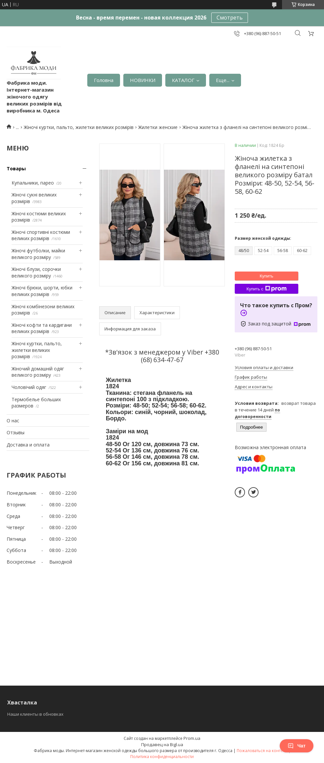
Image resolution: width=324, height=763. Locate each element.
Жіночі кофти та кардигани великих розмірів (42, 328)
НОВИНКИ (142, 80)
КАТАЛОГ (183, 80)
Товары (16, 168)
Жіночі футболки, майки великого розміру (38, 253)
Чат (296, 746)
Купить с (266, 289)
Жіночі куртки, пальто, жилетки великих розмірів (79, 127)
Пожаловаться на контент (262, 750)
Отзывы (15, 432)
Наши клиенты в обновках (35, 714)
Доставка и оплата (28, 445)
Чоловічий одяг (29, 387)
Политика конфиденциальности (162, 756)
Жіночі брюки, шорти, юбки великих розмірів (42, 290)
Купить (266, 276)
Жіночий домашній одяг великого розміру (38, 371)
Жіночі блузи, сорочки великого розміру (36, 272)
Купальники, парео (33, 183)
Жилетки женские (158, 127)
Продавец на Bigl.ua (162, 744)
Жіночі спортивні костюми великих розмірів (41, 235)
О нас (13, 420)
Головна (103, 80)
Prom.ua (191, 738)
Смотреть (230, 17)
